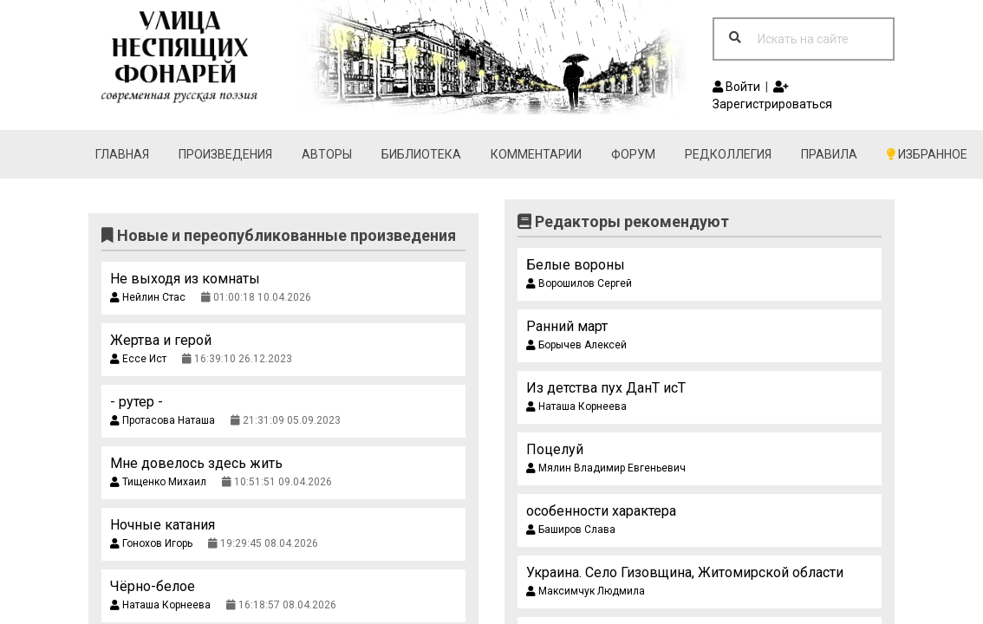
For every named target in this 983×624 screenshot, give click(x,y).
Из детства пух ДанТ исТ (606, 388)
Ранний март (567, 326)
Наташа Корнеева (160, 605)
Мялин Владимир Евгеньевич (606, 468)
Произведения (225, 154)
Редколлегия (728, 154)
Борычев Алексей (576, 345)
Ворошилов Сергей (579, 283)
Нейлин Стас (148, 297)
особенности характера (601, 511)
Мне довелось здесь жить (196, 463)
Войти (736, 87)
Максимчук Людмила (585, 591)
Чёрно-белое (152, 586)
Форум (633, 154)
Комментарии (536, 154)
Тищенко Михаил (158, 482)
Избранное (927, 154)
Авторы (327, 154)
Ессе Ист (138, 359)
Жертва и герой (161, 340)
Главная (122, 154)
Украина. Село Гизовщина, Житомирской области (684, 572)
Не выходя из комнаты (185, 278)
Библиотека (421, 154)
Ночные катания (162, 525)
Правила (829, 154)
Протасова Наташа (162, 420)
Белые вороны (575, 265)
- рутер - (136, 401)
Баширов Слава (570, 529)
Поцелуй (554, 449)
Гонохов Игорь (151, 543)
